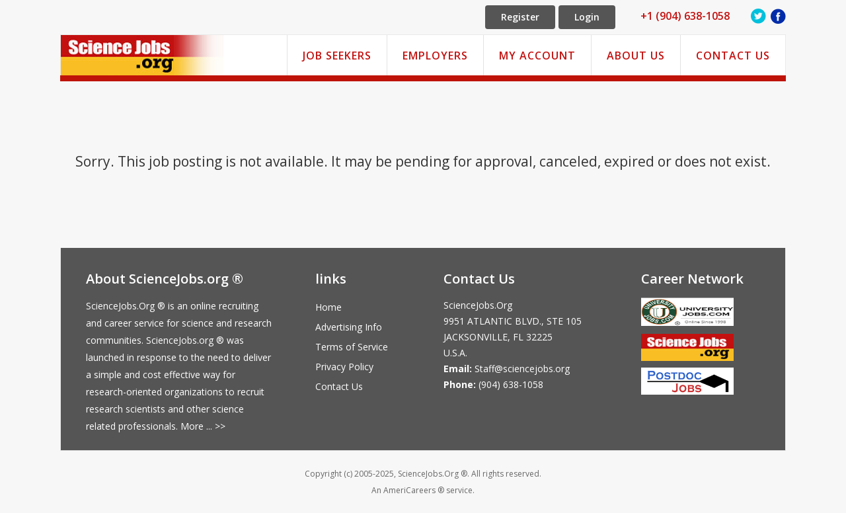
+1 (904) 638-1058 (685, 16)
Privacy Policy (344, 366)
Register (520, 17)
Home (328, 307)
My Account (537, 55)
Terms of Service (351, 346)
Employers (435, 55)
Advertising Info (348, 327)
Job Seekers (337, 55)
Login (586, 17)
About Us (636, 55)
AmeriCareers (409, 490)
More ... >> (202, 426)
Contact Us (733, 55)
